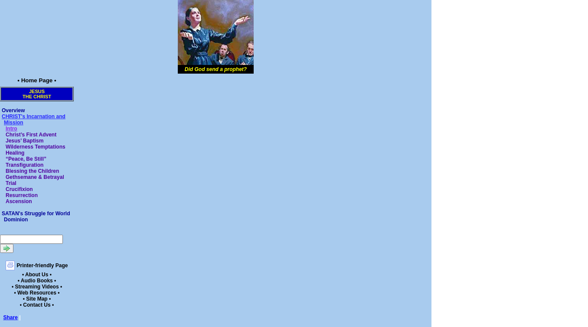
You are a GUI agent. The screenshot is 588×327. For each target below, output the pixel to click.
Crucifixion (19, 189)
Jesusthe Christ (37, 94)
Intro (11, 129)
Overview (13, 110)
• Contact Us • (37, 305)
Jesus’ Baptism (24, 141)
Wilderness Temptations (35, 147)
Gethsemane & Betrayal (35, 177)
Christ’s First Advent (31, 135)
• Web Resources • (37, 293)
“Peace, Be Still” (26, 159)
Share (10, 317)
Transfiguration (24, 165)
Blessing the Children (32, 171)
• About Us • (37, 275)
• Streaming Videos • (37, 287)
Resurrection (22, 195)
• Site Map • (37, 299)
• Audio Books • (37, 281)
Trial (11, 183)
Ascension (19, 201)
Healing (15, 153)
